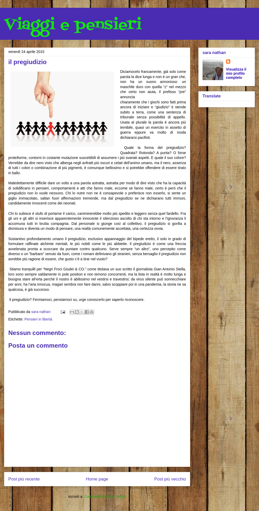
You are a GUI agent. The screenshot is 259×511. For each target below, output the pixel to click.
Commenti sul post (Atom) (105, 496)
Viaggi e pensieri (73, 25)
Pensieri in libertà (38, 319)
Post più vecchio (170, 479)
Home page (97, 479)
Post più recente (24, 479)
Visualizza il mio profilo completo (236, 73)
